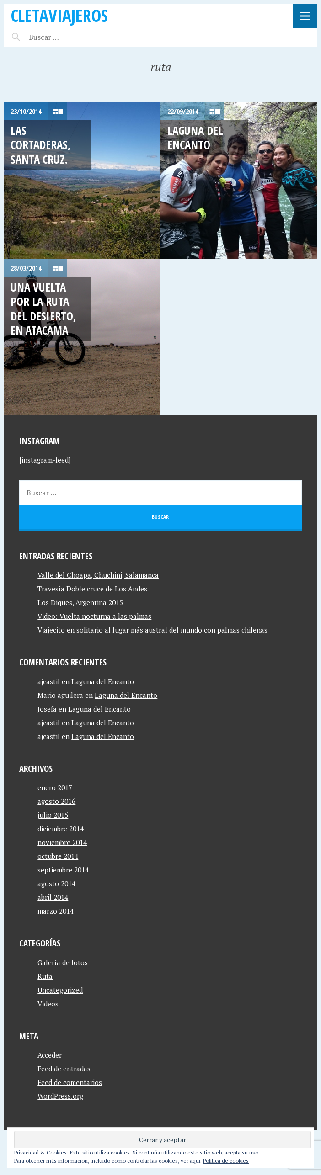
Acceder (49, 1054)
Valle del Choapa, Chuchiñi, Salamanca (98, 575)
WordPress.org (60, 1096)
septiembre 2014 (63, 869)
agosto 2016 (56, 801)
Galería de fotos (62, 962)
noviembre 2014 (62, 842)
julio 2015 (52, 814)
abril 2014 (52, 897)
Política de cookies (226, 1160)
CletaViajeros (59, 15)
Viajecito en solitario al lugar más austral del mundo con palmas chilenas (152, 629)
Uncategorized (60, 989)
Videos (48, 1003)
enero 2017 (54, 787)
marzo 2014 (55, 910)
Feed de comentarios (69, 1082)
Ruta (45, 976)
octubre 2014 (57, 856)
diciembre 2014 (60, 828)
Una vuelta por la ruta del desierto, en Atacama (43, 308)
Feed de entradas (64, 1068)
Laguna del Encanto (195, 137)
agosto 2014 (56, 883)
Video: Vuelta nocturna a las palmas (94, 616)
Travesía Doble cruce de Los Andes (92, 588)
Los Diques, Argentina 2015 (80, 602)
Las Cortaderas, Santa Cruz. (41, 144)
